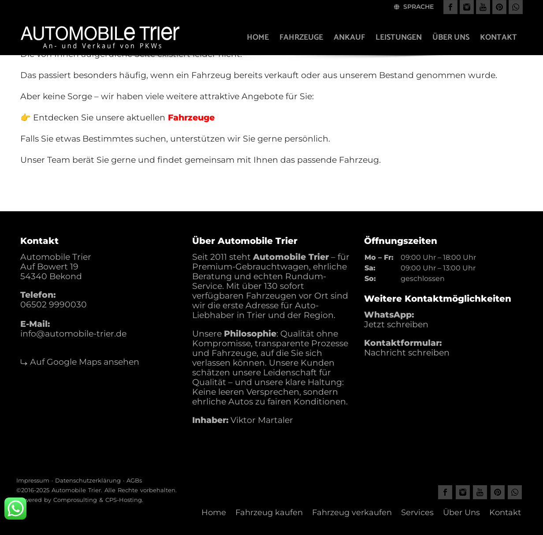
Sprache (414, 7)
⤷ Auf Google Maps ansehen (79, 362)
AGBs (134, 480)
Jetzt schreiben (396, 324)
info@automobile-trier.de (73, 334)
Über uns (450, 37)
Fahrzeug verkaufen (352, 512)
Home (258, 37)
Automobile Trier (76, 490)
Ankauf (349, 37)
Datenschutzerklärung (88, 480)
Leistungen (399, 37)
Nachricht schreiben (407, 353)
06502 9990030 (53, 304)
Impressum (32, 480)
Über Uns (461, 512)
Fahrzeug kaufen (269, 512)
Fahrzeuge (301, 37)
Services (417, 512)
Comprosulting (75, 499)
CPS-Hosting (123, 499)
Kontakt (498, 37)
